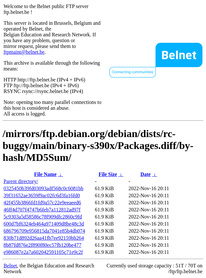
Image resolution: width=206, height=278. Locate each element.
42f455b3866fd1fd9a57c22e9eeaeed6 (42, 202)
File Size (107, 174)
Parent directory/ (21, 181)
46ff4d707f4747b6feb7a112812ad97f (42, 209)
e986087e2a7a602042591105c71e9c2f (43, 252)
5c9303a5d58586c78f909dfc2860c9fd (43, 216)
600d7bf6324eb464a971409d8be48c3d (44, 224)
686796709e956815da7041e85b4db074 (44, 231)
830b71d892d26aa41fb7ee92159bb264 (44, 238)
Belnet (10, 265)
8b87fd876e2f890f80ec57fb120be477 (42, 245)
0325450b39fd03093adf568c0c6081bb (43, 188)
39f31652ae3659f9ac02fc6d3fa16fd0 (42, 195)
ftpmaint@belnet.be (24, 52)
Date (145, 174)
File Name (45, 174)
